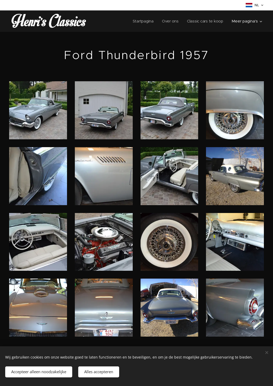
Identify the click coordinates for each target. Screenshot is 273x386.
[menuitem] (142, 21)
